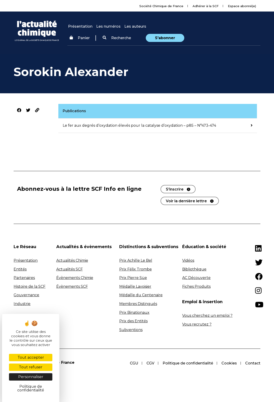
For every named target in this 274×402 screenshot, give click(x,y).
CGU (134, 363)
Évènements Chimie (74, 278)
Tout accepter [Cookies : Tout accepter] (31, 357)
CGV (150, 363)
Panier (80, 38)
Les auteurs (135, 26)
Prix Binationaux (134, 312)
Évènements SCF (72, 286)
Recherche (117, 38)
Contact (252, 363)
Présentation (80, 26)
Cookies (229, 363)
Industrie (22, 304)
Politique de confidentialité (188, 363)
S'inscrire (175, 189)
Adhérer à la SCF (206, 6)
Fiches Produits (196, 286)
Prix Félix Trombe (135, 269)
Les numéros (108, 26)
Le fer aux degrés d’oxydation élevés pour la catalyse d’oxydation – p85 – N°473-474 (139, 125)
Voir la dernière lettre (186, 201)
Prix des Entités (133, 321)
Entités (20, 269)
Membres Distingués (138, 304)
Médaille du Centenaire (141, 295)
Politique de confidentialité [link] (30, 388)
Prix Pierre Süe (133, 278)
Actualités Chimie (72, 260)
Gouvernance (26, 295)
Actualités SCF (69, 269)
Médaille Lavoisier (135, 286)
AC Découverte (196, 278)
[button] (117, 38)
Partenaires (24, 278)
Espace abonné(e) (242, 6)
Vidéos (188, 260)
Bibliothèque (194, 269)
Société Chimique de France (161, 6)
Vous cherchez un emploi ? (207, 315)
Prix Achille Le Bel (135, 260)
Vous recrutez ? (196, 324)
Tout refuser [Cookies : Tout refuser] (30, 367)
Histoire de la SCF (29, 286)
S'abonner (165, 38)
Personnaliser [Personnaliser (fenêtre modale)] (30, 377)
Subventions (131, 330)
